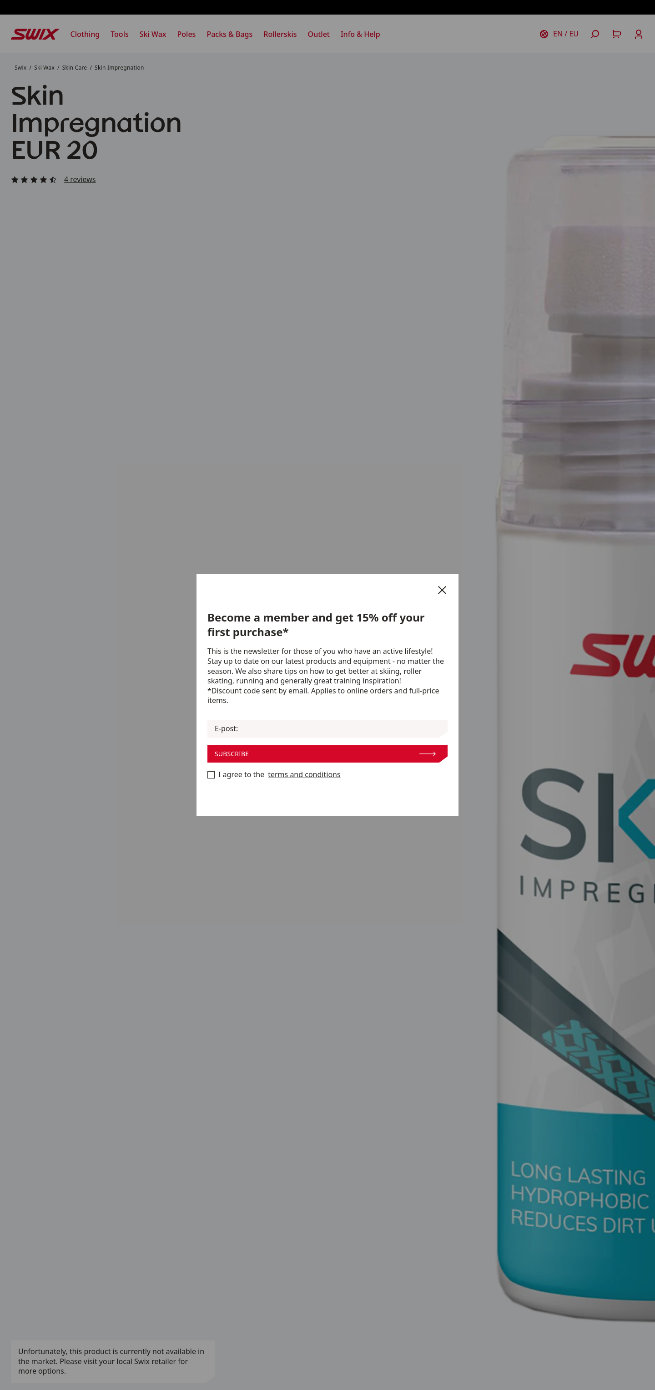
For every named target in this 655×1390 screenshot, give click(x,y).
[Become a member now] (211, 774)
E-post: (226, 728)
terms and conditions (304, 774)
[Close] (442, 590)
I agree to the (274, 775)
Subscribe (325, 753)
